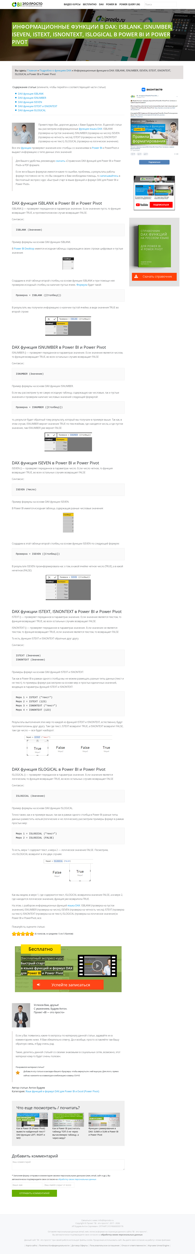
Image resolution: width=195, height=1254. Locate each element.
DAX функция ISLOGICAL (32, 110)
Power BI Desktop (24, 248)
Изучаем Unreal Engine (158, 1245)
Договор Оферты (79, 1245)
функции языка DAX (90, 128)
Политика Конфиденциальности (54, 1245)
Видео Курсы (72, 4)
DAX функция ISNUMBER (32, 97)
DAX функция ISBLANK (31, 93)
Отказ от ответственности (133, 1245)
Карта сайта (31, 1245)
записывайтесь (109, 175)
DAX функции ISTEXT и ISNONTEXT (37, 106)
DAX (101, 4)
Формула (81, 284)
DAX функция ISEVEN (30, 102)
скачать (60, 161)
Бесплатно (90, 4)
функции (26, 148)
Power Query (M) (129, 4)
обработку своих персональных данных (77, 1179)
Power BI (111, 4)
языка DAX (74, 905)
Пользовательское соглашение (104, 1245)
